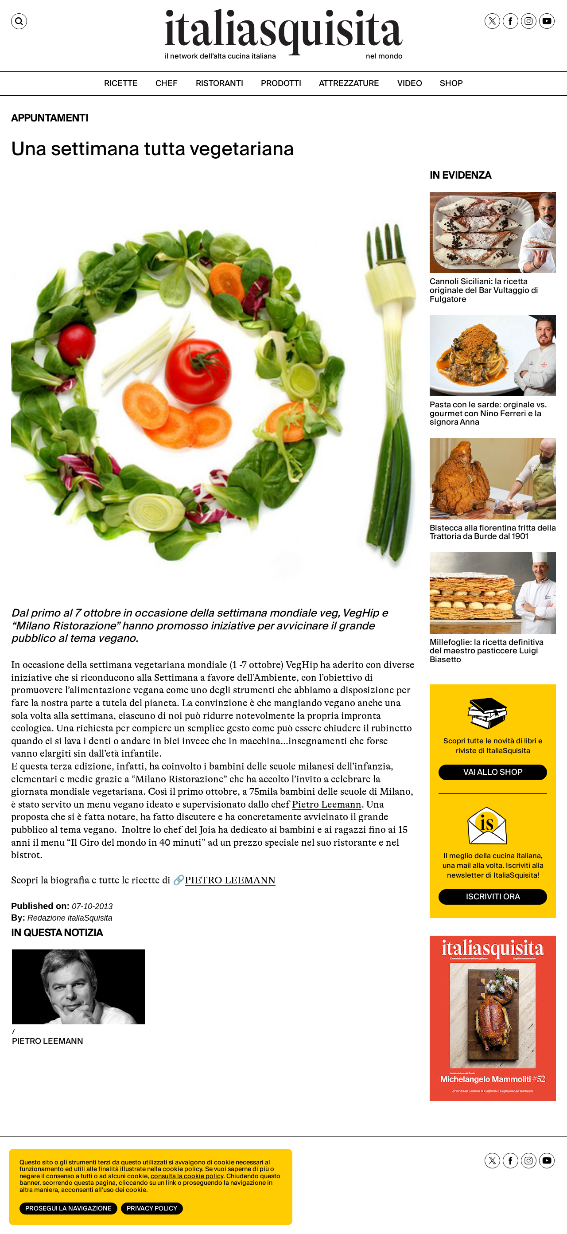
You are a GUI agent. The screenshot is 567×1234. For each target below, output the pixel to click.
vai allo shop (493, 772)
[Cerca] (19, 21)
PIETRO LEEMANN (230, 880)
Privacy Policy (152, 1208)
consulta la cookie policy (187, 1176)
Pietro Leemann (326, 804)
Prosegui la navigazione (68, 1208)
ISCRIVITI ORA (493, 897)
